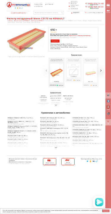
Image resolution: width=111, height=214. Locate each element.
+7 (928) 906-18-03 (94, 7)
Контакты (38, 6)
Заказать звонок (74, 2)
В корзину (55, 41)
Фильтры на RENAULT (37, 20)
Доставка (49, 4)
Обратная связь (75, 6)
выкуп (108, 6)
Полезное (74, 9)
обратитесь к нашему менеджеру (80, 35)
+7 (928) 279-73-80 (94, 3)
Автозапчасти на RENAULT (22, 20)
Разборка (38, 4)
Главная (10, 20)
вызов (108, 11)
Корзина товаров (95, 12)
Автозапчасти (18, 13)
